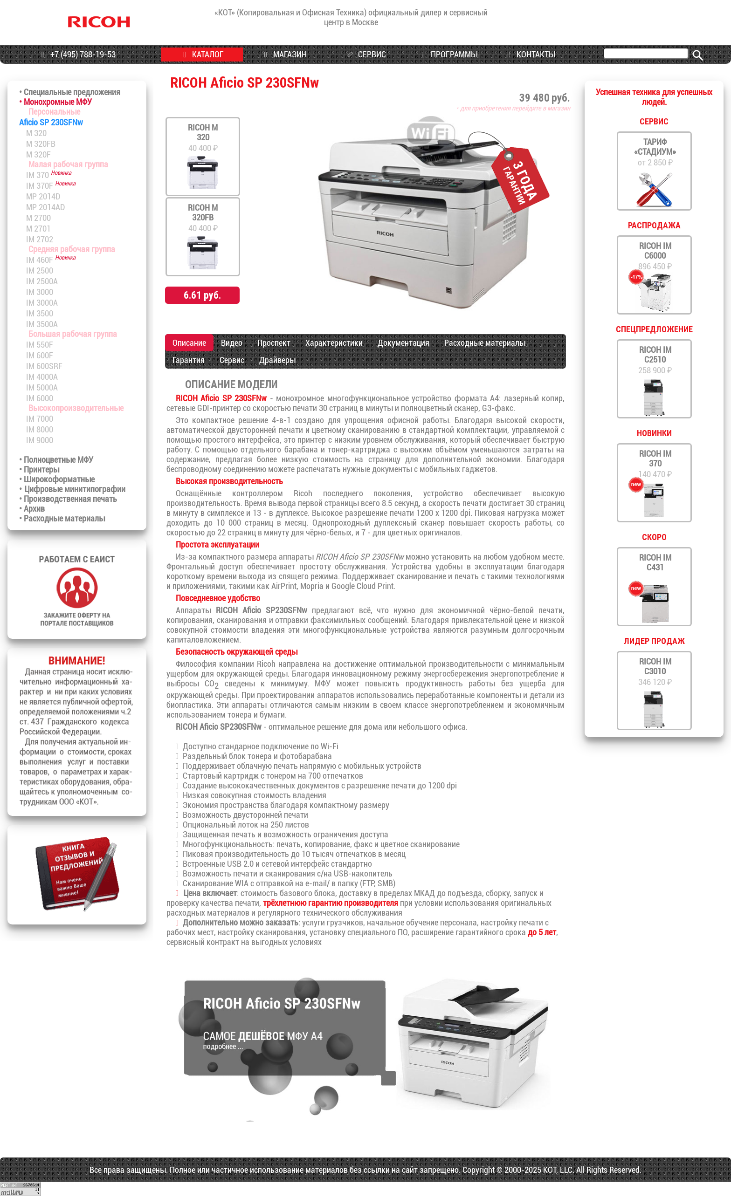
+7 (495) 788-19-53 (77, 54)
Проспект (273, 343)
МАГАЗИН (284, 54)
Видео (231, 343)
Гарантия (188, 360)
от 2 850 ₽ (655, 152)
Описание (189, 343)
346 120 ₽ (655, 672)
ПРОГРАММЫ (447, 54)
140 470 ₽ (655, 464)
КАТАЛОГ (201, 54)
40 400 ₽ (203, 138)
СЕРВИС (365, 55)
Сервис (232, 360)
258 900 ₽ (655, 360)
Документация (403, 343)
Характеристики (334, 343)
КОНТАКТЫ (529, 54)
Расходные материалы (484, 343)
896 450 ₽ (655, 256)
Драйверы (277, 360)
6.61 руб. (202, 295)
